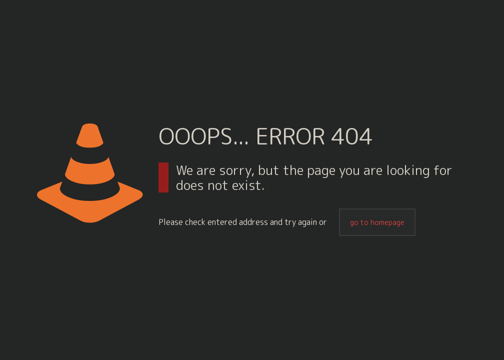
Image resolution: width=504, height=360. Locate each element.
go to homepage (377, 222)
